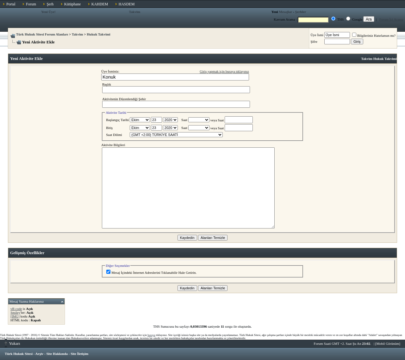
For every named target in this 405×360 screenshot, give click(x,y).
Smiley (15, 312)
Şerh (50, 4)
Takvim (134, 12)
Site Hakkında (57, 354)
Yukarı (12, 343)
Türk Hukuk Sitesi (19, 354)
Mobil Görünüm (388, 343)
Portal (11, 4)
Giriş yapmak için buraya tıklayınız (224, 71)
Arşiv (39, 354)
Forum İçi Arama (391, 19)
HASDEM (127, 4)
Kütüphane (72, 4)
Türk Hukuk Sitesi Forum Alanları (42, 34)
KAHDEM (99, 4)
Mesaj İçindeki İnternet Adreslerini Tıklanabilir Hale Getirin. (151, 272)
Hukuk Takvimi (98, 34)
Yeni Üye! (48, 12)
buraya (151, 335)
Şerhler (300, 12)
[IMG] (15, 316)
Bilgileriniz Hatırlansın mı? (374, 35)
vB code (16, 309)
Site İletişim (79, 354)
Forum (31, 4)
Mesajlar (285, 12)
